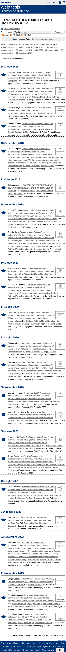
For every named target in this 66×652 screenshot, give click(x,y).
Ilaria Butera (33, 559)
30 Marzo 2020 (22, 47)
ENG (49, 2)
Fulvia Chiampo (43, 221)
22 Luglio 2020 (51, 47)
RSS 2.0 (27, 35)
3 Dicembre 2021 (52, 50)
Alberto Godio (29, 221)
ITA (54, 2)
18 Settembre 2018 (30, 44)
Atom (6, 35)
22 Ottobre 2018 (47, 44)
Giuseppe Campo (33, 100)
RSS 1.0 (16, 35)
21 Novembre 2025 (24, 53)
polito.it (6, 2)
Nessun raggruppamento (42, 39)
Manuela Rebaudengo (17, 559)
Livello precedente (12, 29)
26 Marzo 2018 (14, 44)
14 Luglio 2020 (36, 47)
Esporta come (6, 32)
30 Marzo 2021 (22, 50)
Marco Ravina (29, 448)
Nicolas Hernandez (16, 606)
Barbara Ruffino (33, 78)
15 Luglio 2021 (36, 50)
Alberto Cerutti (47, 166)
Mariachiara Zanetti (16, 78)
